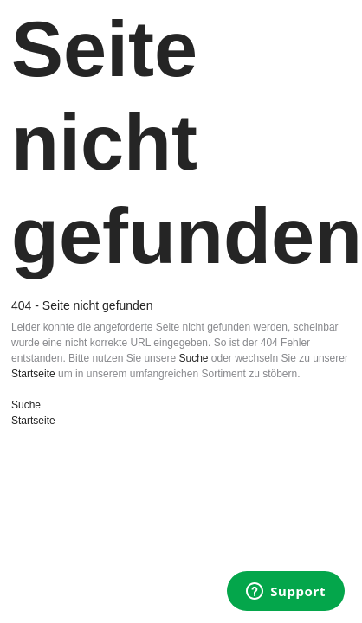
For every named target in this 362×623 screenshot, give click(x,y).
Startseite (33, 374)
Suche (193, 358)
